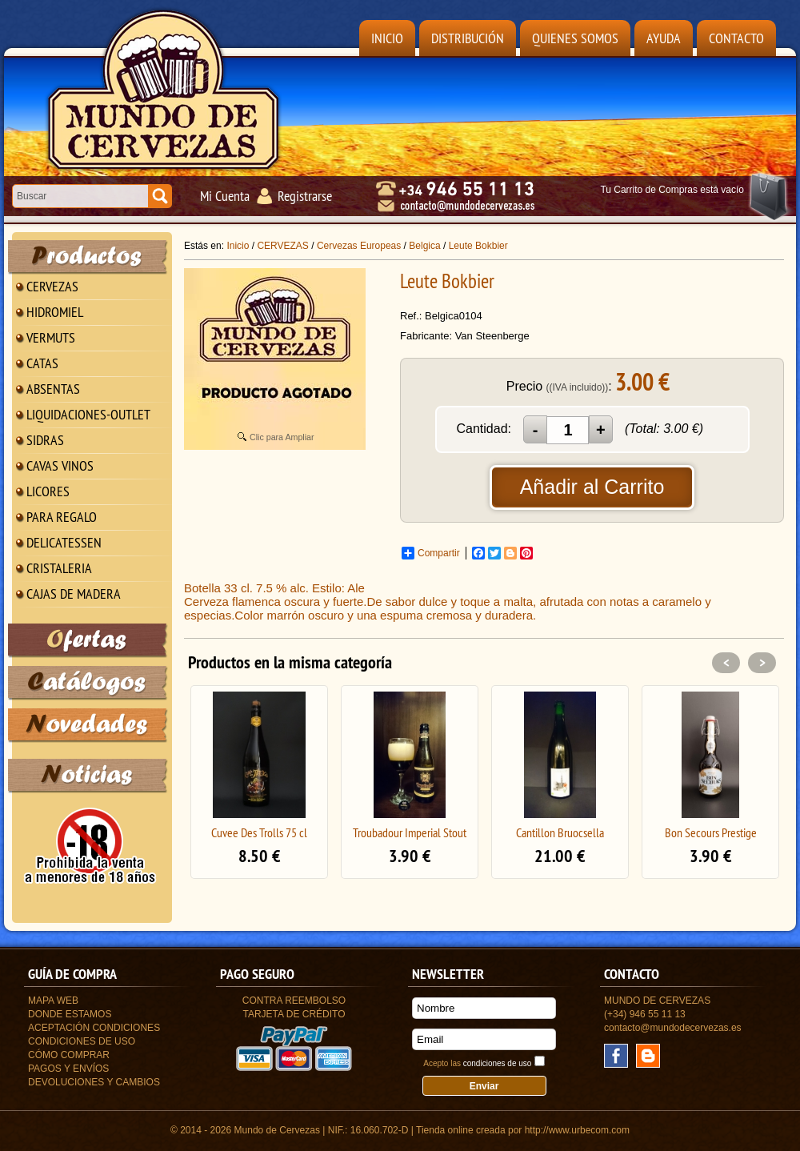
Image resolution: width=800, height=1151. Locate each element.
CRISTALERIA (59, 568)
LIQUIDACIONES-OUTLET (88, 414)
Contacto (736, 38)
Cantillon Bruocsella (560, 832)
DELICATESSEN (64, 542)
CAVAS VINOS (60, 465)
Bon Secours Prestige (711, 832)
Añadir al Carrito (592, 486)
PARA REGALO (61, 516)
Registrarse (305, 195)
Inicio (387, 38)
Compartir (431, 553)
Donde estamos (69, 1014)
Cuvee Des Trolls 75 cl (259, 832)
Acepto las (477, 1063)
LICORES (48, 491)
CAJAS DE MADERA (73, 593)
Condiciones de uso (81, 1041)
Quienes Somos (575, 38)
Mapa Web (53, 1000)
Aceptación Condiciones (94, 1027)
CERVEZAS (52, 286)
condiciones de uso (497, 1063)
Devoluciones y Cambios (94, 1082)
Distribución (467, 38)
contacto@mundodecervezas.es (673, 1027)
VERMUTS (50, 337)
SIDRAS (45, 440)
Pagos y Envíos (68, 1068)
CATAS (42, 363)
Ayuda (663, 38)
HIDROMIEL (54, 312)
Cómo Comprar (69, 1055)
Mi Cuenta (225, 195)
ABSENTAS (53, 388)
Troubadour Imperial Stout (409, 832)
